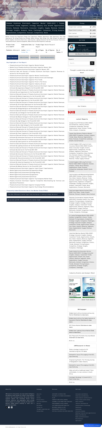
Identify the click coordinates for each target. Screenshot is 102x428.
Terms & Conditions (42, 401)
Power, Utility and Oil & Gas (83, 399)
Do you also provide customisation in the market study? (35, 200)
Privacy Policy (40, 399)
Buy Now (82, 40)
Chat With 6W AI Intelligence (92, 425)
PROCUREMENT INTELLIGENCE (60, 403)
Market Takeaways (78, 7)
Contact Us (89, 7)
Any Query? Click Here (82, 54)
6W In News (61, 7)
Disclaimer (39, 405)
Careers (39, 397)
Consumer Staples (80, 411)
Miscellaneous (79, 418)
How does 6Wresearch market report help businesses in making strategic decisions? (35, 194)
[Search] (92, 63)
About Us (19, 7)
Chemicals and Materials (82, 395)
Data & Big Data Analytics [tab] (53, 57)
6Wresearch (12, 427)
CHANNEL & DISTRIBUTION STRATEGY (62, 401)
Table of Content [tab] (26, 57)
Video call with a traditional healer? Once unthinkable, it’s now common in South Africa (81, 372)
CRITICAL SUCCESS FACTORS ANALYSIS (62, 411)
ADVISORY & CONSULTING (59, 394)
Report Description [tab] (13, 57)
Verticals (52, 7)
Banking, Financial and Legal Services (86, 413)
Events (68, 7)
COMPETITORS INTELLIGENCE (60, 399)
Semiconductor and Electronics (84, 397)
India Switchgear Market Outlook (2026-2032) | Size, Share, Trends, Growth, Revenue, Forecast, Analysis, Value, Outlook (82, 192)
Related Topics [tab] (38, 57)
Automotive (79, 409)
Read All (72, 340)
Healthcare (78, 407)
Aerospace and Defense (82, 394)
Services (26, 7)
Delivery (39, 403)
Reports (33, 7)
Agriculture (79, 420)
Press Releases (43, 7)
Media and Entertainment (82, 416)
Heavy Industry (79, 401)
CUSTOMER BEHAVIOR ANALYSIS (60, 405)
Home (12, 7)
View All (82, 99)
